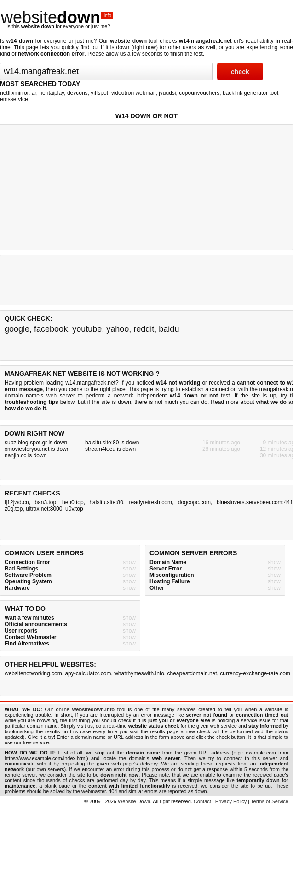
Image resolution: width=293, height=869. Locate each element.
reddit (143, 329)
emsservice (14, 99)
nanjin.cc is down (25, 455)
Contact (202, 801)
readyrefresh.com (150, 502)
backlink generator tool (250, 93)
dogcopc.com (194, 502)
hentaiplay (51, 93)
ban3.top (45, 502)
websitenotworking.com (33, 673)
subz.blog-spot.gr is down (36, 442)
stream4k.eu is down (110, 449)
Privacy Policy (231, 801)
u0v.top (74, 509)
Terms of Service (269, 801)
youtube (87, 329)
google (17, 329)
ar (34, 93)
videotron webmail (133, 93)
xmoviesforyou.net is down (37, 449)
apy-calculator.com (88, 673)
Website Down (134, 801)
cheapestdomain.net (192, 673)
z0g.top (14, 509)
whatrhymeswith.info (139, 673)
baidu (169, 329)
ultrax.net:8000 (44, 509)
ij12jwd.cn (17, 502)
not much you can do (181, 402)
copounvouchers (199, 93)
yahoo (117, 329)
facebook (51, 329)
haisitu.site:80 (106, 502)
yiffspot (99, 93)
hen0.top (73, 502)
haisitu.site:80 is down (112, 442)
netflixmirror (14, 93)
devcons (77, 93)
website (57, 17)
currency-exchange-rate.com (255, 673)
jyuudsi (167, 93)
